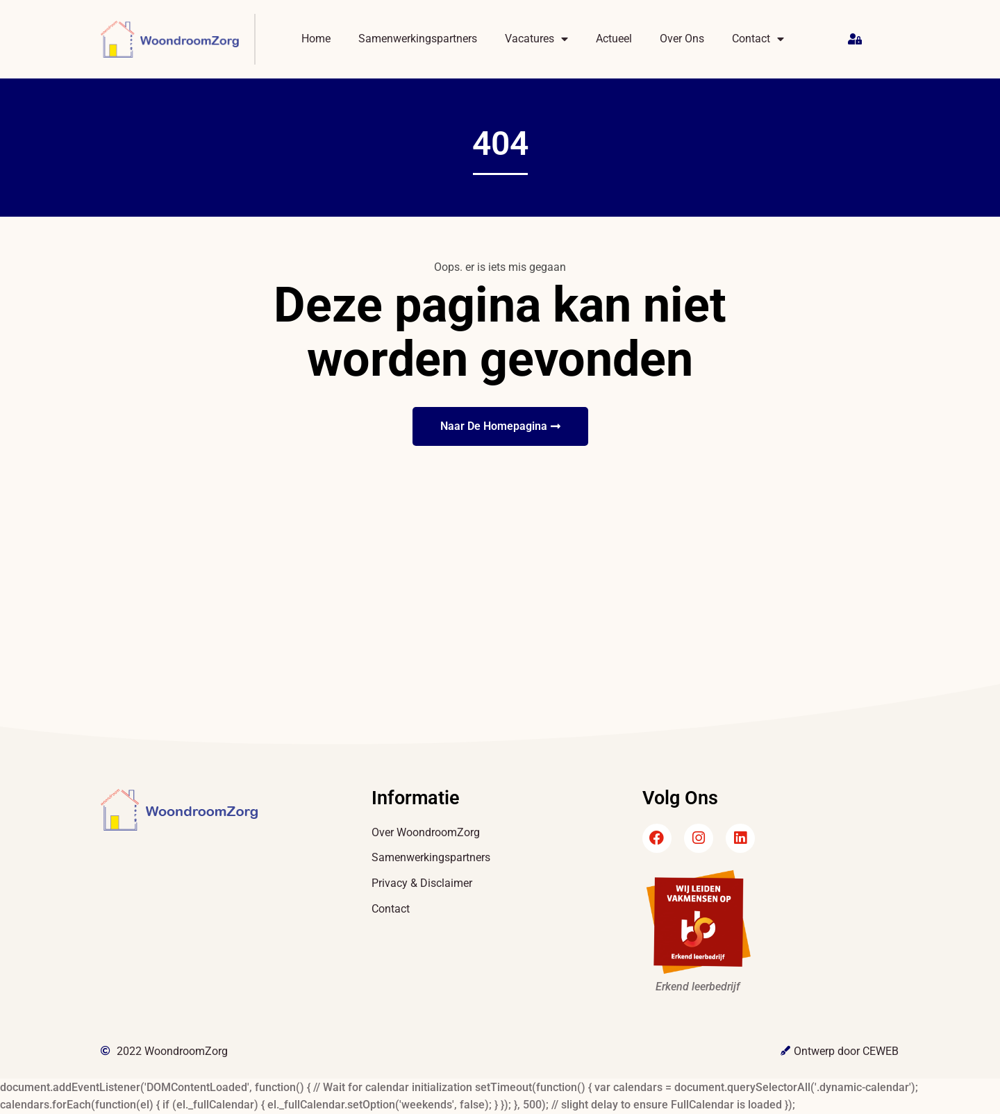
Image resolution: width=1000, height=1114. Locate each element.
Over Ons (682, 38)
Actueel (614, 38)
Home (316, 38)
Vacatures (536, 38)
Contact (758, 38)
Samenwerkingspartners (417, 38)
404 (500, 143)
